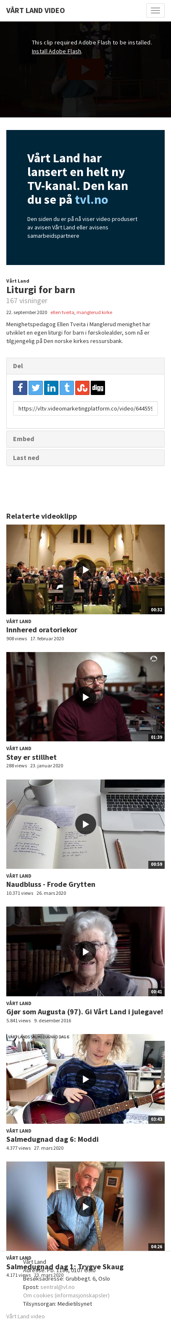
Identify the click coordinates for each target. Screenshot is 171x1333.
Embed (23, 438)
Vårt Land (17, 281)
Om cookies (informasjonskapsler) (66, 1295)
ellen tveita (62, 312)
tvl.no (91, 199)
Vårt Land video (25, 1316)
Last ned (26, 457)
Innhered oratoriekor (41, 629)
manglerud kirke (94, 312)
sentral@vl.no (57, 1287)
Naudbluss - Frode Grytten (50, 884)
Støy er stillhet (31, 757)
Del (18, 365)
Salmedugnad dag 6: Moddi (52, 1139)
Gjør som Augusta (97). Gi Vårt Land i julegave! (84, 1011)
